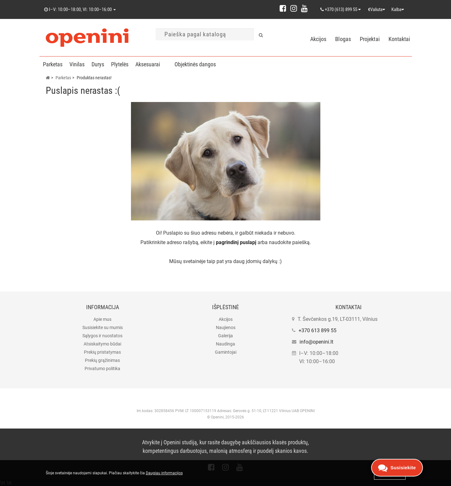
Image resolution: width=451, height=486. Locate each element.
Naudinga (225, 343)
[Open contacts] (397, 468)
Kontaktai (399, 39)
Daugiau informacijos (164, 473)
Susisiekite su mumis (102, 327)
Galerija (225, 335)
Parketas (52, 64)
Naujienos (225, 327)
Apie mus (102, 319)
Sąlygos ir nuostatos (102, 335)
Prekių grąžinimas (102, 360)
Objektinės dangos (195, 64)
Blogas (343, 39)
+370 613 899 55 (317, 330)
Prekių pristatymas (102, 352)
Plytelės (119, 64)
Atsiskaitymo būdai (102, 343)
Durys (98, 64)
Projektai (370, 39)
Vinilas (77, 64)
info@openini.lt (316, 342)
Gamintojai (225, 352)
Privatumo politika (102, 368)
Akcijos (318, 39)
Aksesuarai (147, 64)
